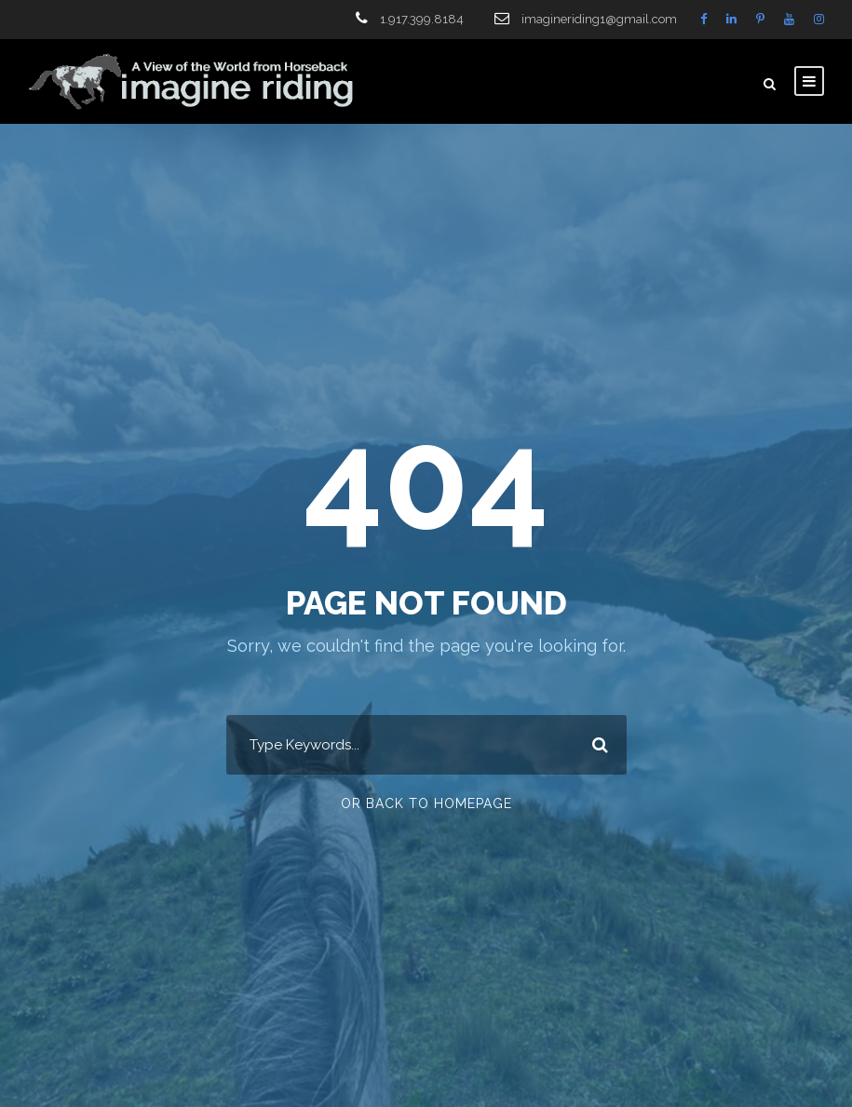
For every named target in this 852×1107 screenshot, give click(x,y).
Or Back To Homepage (426, 803)
